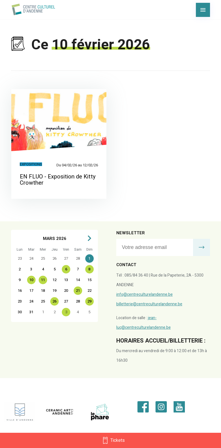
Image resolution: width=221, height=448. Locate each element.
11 (43, 280)
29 (89, 301)
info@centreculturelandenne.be (144, 294)
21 (78, 290)
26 (54, 301)
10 (31, 280)
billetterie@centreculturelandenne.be (149, 304)
